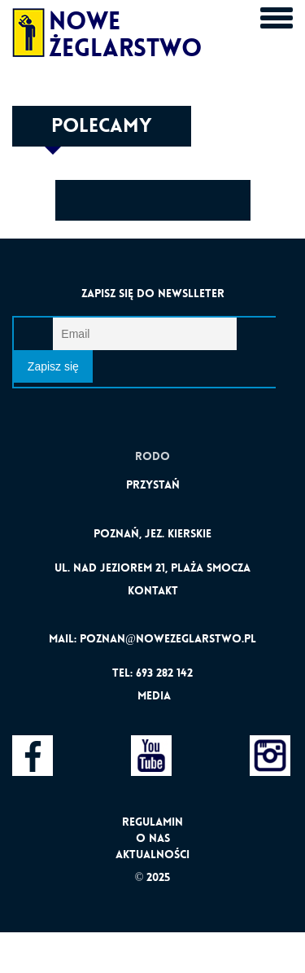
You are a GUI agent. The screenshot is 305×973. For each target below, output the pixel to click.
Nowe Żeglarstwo (83, 28)
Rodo (152, 456)
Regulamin (152, 821)
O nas (153, 838)
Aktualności (152, 854)
